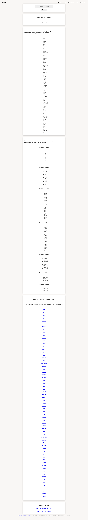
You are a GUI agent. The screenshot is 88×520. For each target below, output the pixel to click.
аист (44, 312)
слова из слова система (44, 511)
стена (44, 445)
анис (44, 315)
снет (44, 431)
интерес (44, 338)
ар (44, 323)
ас (44, 329)
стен (44, 442)
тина (44, 471)
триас (44, 496)
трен (44, 491)
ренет (44, 372)
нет (44, 352)
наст (44, 343)
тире (44, 479)
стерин (44, 448)
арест (44, 326)
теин (44, 457)
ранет (44, 357)
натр (44, 346)
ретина (44, 377)
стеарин (44, 440)
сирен (44, 423)
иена (44, 335)
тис (44, 485)
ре (44, 369)
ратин (44, 366)
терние (44, 462)
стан (44, 434)
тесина (44, 468)
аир (44, 309)
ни (44, 355)
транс (44, 488)
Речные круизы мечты (24, 515)
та (44, 451)
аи (44, 307)
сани (44, 386)
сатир (44, 394)
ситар (44, 428)
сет (44, 408)
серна (44, 406)
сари (44, 389)
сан (44, 383)
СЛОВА (4, 3)
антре (44, 321)
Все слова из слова (73, 3)
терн (44, 459)
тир (44, 474)
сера (44, 400)
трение (44, 493)
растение (44, 363)
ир (44, 340)
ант (44, 318)
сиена (44, 417)
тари (44, 454)
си (44, 411)
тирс (44, 482)
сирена (44, 425)
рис (44, 380)
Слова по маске (62, 3)
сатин (44, 391)
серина (44, 403)
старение (44, 437)
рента (44, 374)
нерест (44, 349)
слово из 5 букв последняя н (44, 508)
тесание (44, 465)
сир (44, 420)
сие (44, 414)
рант (44, 360)
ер (44, 332)
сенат (44, 397)
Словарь (82, 3)
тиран (44, 476)
